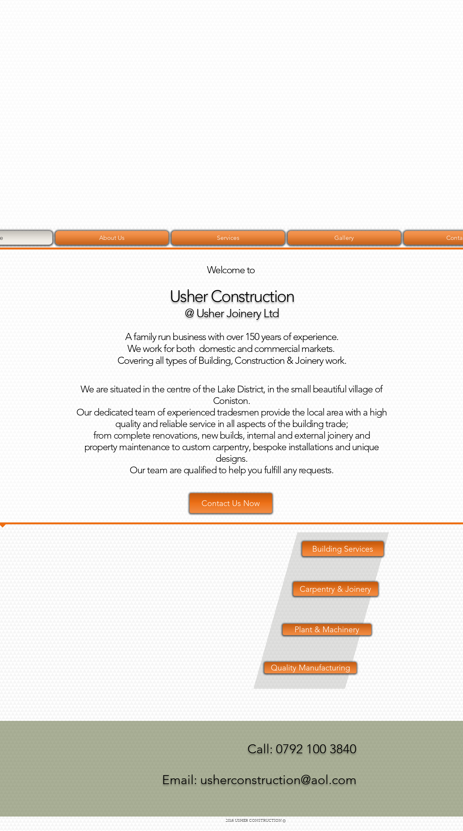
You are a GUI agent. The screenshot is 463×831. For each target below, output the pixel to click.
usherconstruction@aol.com (278, 779)
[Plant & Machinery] (327, 629)
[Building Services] (342, 548)
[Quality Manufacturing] (310, 667)
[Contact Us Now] (231, 503)
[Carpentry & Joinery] (335, 589)
